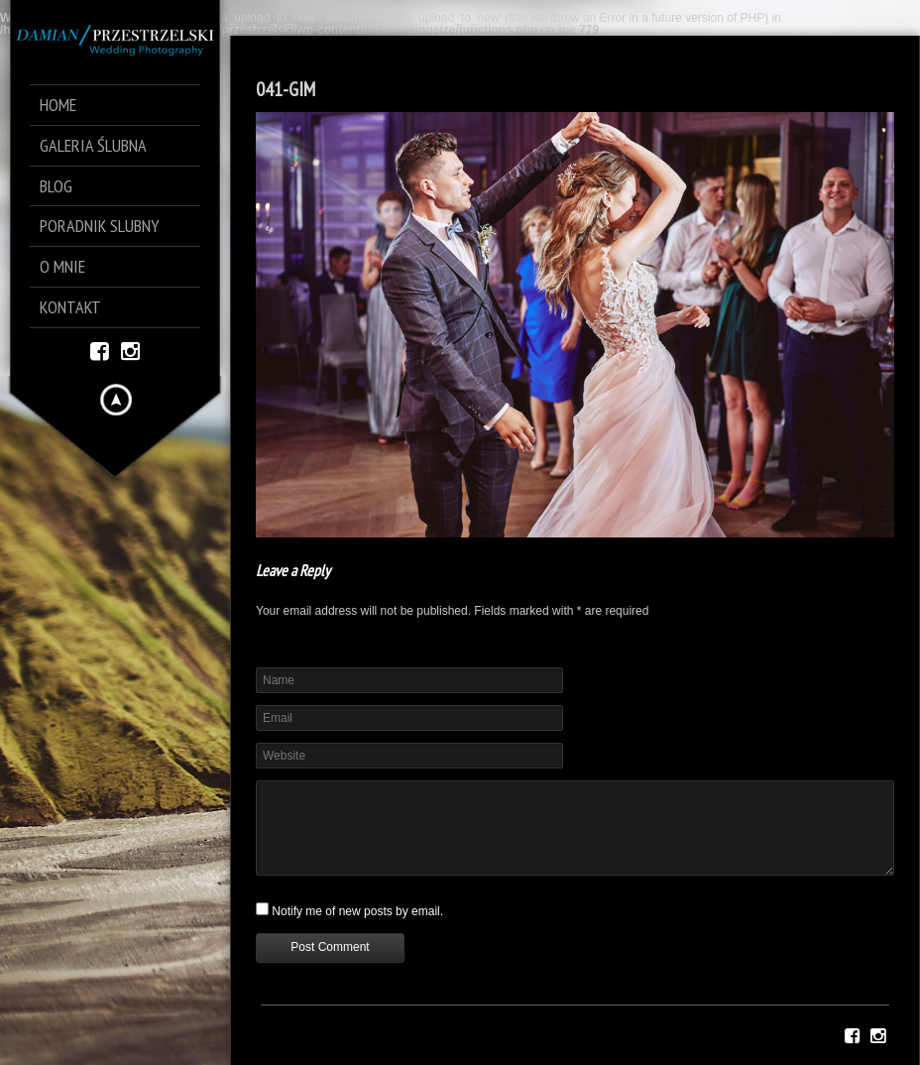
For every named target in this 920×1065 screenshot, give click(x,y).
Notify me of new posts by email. (357, 911)
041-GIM (285, 89)
